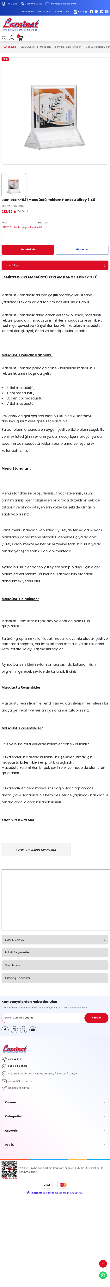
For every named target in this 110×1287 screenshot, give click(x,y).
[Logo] (21, 25)
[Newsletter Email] (55, 1018)
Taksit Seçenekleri (17, 952)
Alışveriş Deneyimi (17, 978)
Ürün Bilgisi (12, 265)
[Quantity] (55, 238)
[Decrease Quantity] (5, 238)
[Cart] (20, 37)
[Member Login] (11, 37)
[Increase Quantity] (104, 238)
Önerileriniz (12, 965)
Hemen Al (82, 249)
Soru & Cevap (14, 939)
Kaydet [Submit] (96, 1017)
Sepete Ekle (27, 249)
